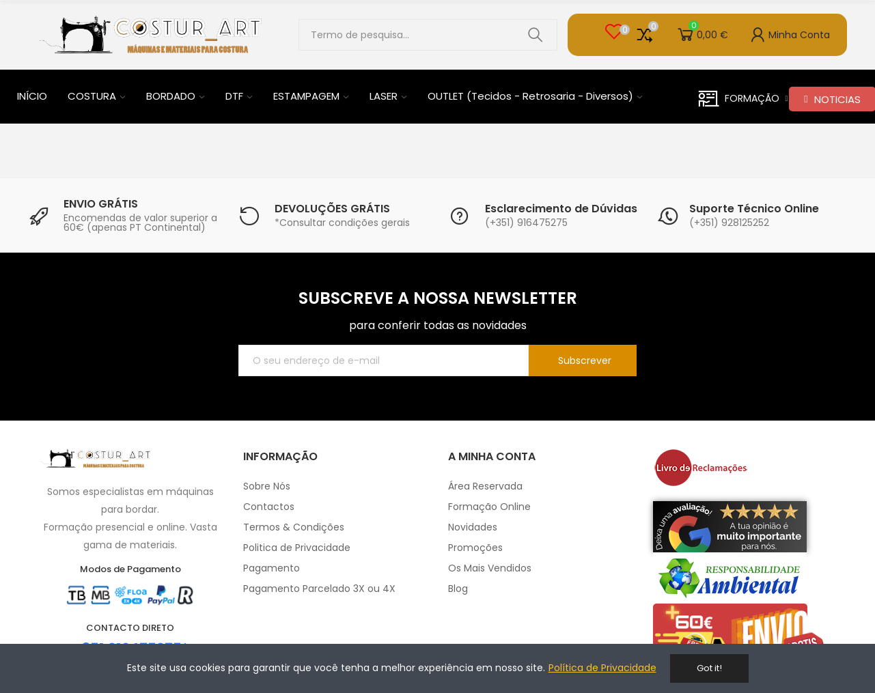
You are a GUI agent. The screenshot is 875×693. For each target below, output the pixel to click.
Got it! (709, 668)
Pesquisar (535, 35)
